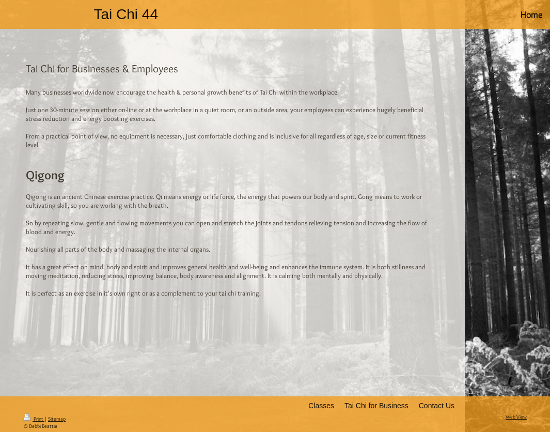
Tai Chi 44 (125, 14)
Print (33, 419)
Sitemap (57, 419)
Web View (516, 417)
